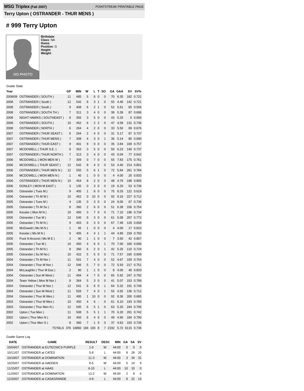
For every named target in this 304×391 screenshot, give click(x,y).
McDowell (26, 228)
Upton (23, 312)
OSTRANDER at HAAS (37, 368)
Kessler (24, 212)
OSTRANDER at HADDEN (40, 363)
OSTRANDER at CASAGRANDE (44, 378)
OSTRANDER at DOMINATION (43, 357)
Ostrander (26, 191)
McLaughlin (27, 270)
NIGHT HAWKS (30, 117)
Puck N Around (29, 238)
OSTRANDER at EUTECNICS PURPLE (49, 347)
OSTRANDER (28, 96)
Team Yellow (27, 280)
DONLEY (25, 186)
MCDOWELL (28, 149)
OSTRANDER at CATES (38, 352)
